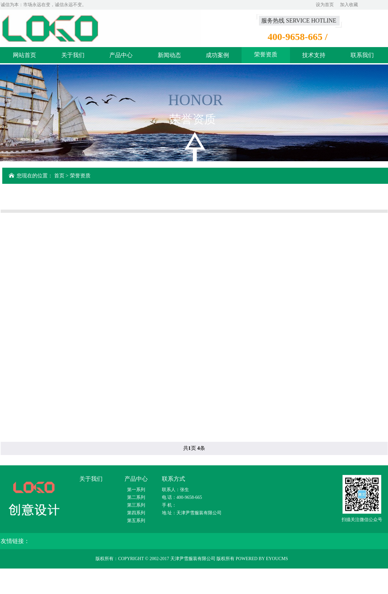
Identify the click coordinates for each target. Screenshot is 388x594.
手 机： (169, 507)
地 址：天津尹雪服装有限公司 (192, 514)
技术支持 (313, 56)
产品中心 (121, 56)
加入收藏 (349, 4)
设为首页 (325, 4)
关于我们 (73, 56)
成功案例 (217, 56)
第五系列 (136, 522)
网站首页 (24, 56)
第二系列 (136, 499)
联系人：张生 (175, 491)
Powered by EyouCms (261, 560)
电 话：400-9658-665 (182, 499)
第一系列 (136, 491)
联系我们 (362, 56)
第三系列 (136, 507)
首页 (60, 175)
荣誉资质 (265, 56)
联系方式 (173, 481)
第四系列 (136, 514)
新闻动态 (169, 56)
